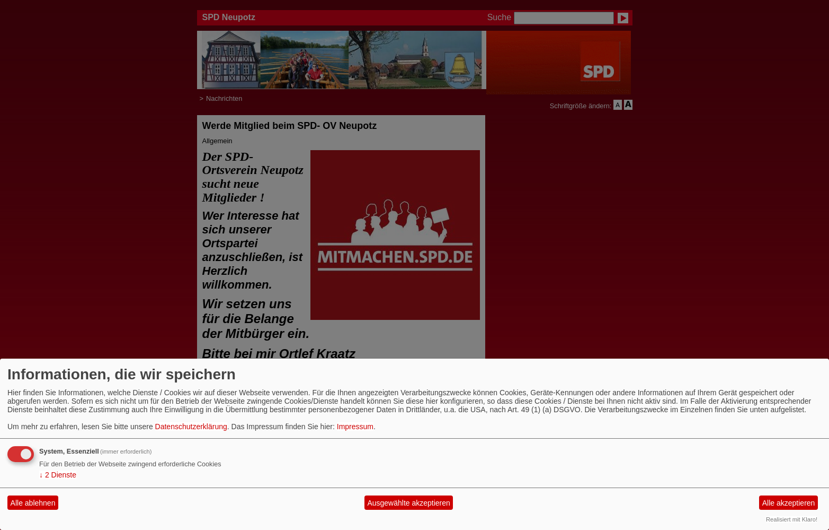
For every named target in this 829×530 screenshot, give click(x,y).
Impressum (355, 426)
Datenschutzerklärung (191, 426)
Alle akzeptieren (788, 503)
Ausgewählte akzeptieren (408, 503)
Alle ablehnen (33, 503)
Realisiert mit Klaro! (791, 519)
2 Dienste (57, 475)
